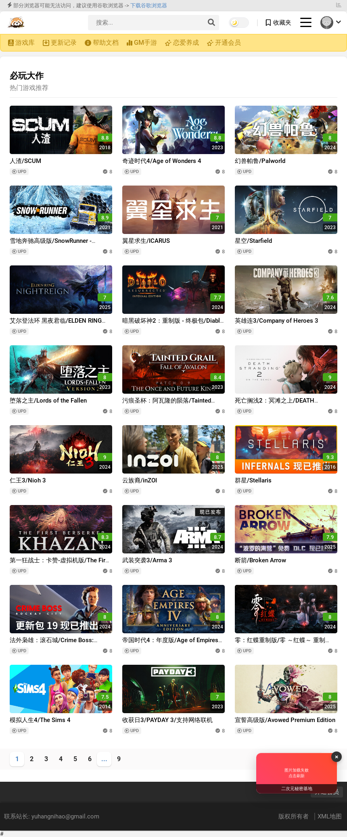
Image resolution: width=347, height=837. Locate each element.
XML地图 (330, 816)
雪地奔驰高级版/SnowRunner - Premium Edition (51, 244)
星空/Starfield (253, 240)
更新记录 (64, 42)
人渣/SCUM (25, 161)
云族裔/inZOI (139, 480)
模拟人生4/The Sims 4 (40, 720)
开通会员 (228, 42)
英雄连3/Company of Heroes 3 (276, 320)
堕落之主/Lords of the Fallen (48, 400)
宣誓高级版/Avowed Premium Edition (285, 720)
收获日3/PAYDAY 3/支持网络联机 (167, 720)
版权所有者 (294, 816)
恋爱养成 (186, 42)
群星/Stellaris (253, 480)
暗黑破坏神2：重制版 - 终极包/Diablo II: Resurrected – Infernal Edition (173, 324)
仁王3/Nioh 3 (28, 480)
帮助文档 (106, 42)
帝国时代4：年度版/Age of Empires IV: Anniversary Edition (170, 644)
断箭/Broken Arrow (260, 560)
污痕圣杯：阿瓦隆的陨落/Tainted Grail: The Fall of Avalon (166, 404)
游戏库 (25, 42)
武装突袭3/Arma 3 (147, 560)
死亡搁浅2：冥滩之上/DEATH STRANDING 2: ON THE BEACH (277, 404)
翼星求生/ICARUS (146, 240)
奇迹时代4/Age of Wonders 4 (161, 161)
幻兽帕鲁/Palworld (260, 161)
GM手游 (145, 42)
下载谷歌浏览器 (148, 5)
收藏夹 (282, 22)
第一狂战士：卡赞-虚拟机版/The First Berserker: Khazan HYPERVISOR (60, 564)
